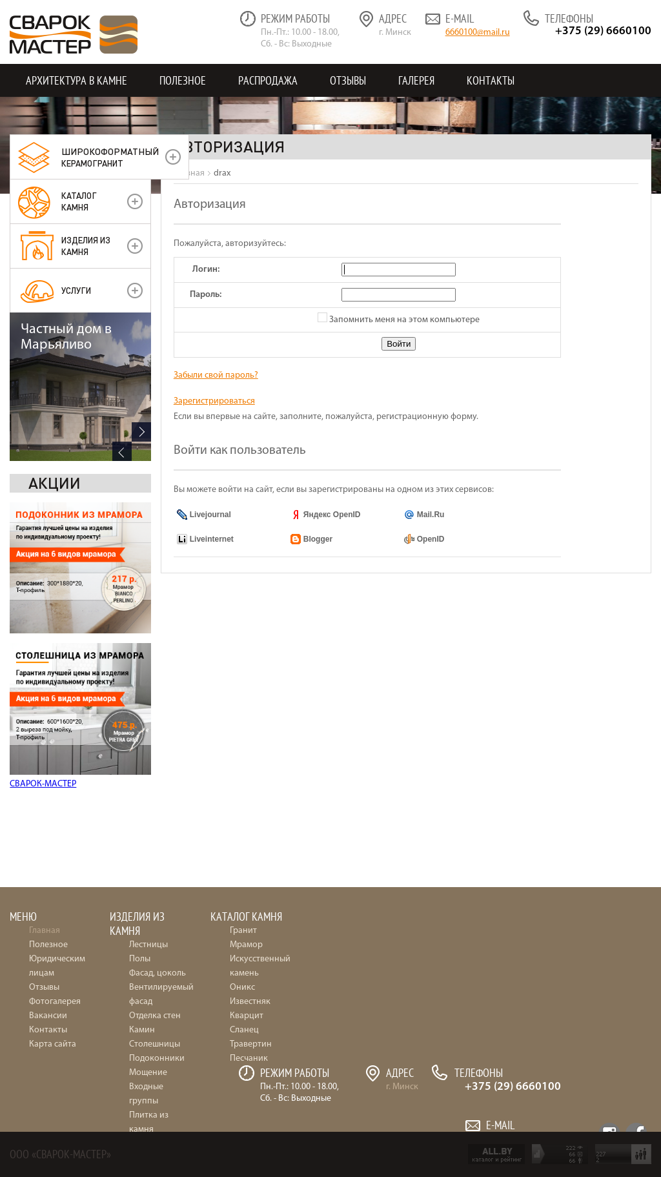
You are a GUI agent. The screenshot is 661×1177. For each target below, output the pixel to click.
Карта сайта (52, 1044)
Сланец (244, 1030)
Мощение (148, 1073)
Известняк (250, 1002)
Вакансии (48, 1016)
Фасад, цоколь (157, 973)
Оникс (242, 987)
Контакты (490, 80)
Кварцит (246, 1016)
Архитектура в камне (76, 80)
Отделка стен (155, 1016)
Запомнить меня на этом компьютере (403, 320)
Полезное (182, 80)
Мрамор (246, 945)
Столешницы (154, 1044)
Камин (142, 1030)
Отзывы (348, 80)
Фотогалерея (55, 1002)
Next (141, 765)
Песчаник (249, 1058)
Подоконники (157, 1058)
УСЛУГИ (76, 290)
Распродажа (268, 80)
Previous (122, 784)
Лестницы (148, 945)
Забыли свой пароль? (216, 375)
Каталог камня (79, 201)
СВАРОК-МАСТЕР (43, 635)
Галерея (416, 80)
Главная (44, 931)
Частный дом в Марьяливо (66, 670)
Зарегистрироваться (214, 401)
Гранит (243, 931)
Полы (139, 959)
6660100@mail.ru (477, 32)
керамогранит (110, 157)
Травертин (251, 1044)
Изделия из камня (85, 245)
